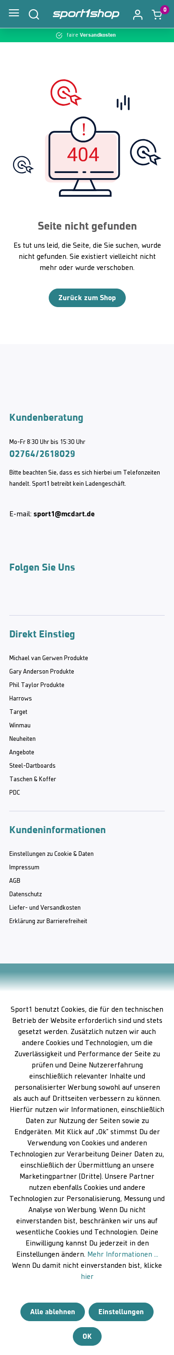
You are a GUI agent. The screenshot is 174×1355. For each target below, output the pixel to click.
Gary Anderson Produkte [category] (41, 671)
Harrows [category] (20, 698)
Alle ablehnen (52, 1311)
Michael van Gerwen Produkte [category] (48, 658)
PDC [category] (14, 793)
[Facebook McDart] (96, 596)
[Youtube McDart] (42, 596)
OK (87, 1336)
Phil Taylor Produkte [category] (36, 685)
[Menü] (14, 14)
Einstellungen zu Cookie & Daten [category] (51, 854)
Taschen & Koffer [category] (32, 779)
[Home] (86, 14)
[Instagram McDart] (15, 596)
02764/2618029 (42, 453)
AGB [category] (14, 881)
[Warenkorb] (156, 14)
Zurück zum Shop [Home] (87, 297)
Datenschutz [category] (25, 894)
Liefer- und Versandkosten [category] (45, 908)
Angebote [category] (21, 752)
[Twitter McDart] (69, 596)
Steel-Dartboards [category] (32, 766)
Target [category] (18, 712)
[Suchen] (34, 14)
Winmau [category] (20, 725)
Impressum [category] (24, 867)
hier (87, 1277)
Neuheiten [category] (22, 739)
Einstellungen (121, 1311)
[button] (137, 14)
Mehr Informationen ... (122, 1255)
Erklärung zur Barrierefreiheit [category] (48, 921)
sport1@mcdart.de (64, 513)
